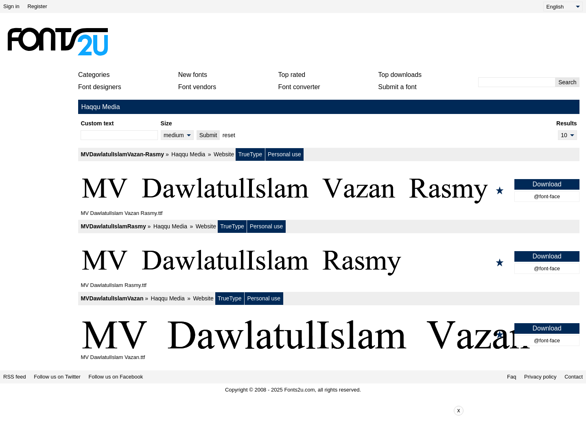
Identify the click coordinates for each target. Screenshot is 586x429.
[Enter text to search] (516, 82)
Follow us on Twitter (57, 377)
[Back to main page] (57, 41)
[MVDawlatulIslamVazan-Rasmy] (328, 190)
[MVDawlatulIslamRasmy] (328, 262)
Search (567, 82)
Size (166, 123)
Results (566, 123)
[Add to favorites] (499, 190)
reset (229, 135)
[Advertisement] (296, 41)
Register (37, 6)
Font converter (299, 86)
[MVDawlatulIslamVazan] (328, 334)
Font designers (99, 86)
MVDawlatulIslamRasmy (113, 226)
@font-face (547, 196)
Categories (93, 74)
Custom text (97, 123)
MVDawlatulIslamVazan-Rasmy (122, 154)
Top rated (292, 74)
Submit (208, 135)
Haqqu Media (188, 154)
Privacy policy (540, 377)
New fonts (192, 74)
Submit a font (397, 86)
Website (224, 154)
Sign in (11, 6)
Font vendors (197, 86)
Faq (511, 377)
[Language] (563, 6)
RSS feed (14, 377)
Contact (573, 377)
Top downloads (400, 74)
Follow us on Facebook (116, 377)
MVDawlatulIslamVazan (112, 298)
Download (546, 184)
